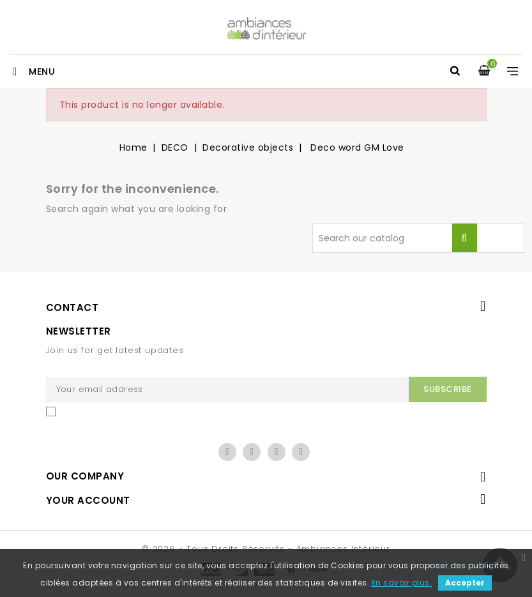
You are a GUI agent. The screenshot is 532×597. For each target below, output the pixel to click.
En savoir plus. (402, 582)
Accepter (465, 582)
